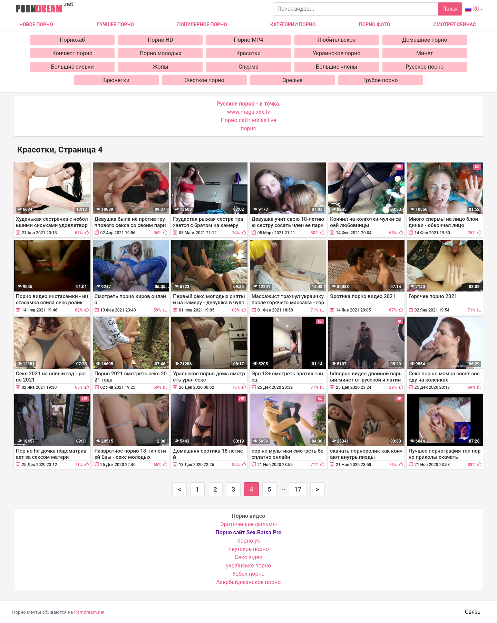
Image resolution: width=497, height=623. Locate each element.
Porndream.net (89, 612)
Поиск (449, 9)
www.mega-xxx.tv (248, 112)
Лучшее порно (115, 24)
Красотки (248, 53)
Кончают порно (72, 53)
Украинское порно (336, 53)
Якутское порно (248, 549)
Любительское (336, 40)
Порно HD (160, 40)
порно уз (248, 540)
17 (297, 489)
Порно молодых (161, 53)
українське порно (248, 565)
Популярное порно (202, 24)
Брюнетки (116, 80)
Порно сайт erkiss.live (248, 120)
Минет (424, 53)
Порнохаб (72, 40)
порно (248, 128)
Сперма (248, 66)
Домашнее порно (424, 40)
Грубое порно (380, 80)
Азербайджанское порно (248, 582)
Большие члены (336, 66)
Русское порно (425, 66)
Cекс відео (248, 557)
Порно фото (374, 24)
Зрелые (292, 80)
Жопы (160, 66)
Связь (472, 612)
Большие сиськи (72, 66)
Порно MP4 (248, 40)
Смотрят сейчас (454, 24)
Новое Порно (36, 24)
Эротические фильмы (248, 524)
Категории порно (292, 24)
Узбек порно (248, 574)
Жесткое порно (204, 80)
